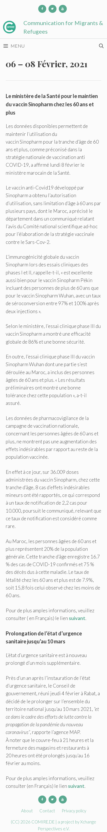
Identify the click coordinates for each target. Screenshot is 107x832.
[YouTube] (63, 9)
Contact (47, 810)
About (27, 810)
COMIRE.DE (43, 821)
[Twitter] (52, 9)
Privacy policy (74, 810)
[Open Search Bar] (101, 46)
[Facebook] (42, 9)
